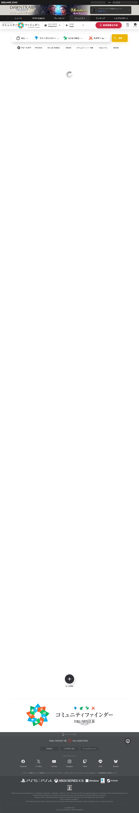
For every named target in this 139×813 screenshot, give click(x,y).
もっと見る (69, 680)
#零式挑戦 (38, 48)
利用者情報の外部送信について (108, 773)
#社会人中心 (103, 48)
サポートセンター (71, 773)
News (40, 766)
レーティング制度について (30, 773)
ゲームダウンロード (90, 749)
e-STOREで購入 (69, 749)
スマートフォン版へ (71, 734)
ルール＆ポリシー (91, 773)
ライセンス (81, 773)
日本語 (117, 2)
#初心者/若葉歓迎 (53, 48)
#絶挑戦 (68, 48)
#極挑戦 (116, 48)
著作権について (44, 773)
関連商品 (49, 749)
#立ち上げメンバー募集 (85, 48)
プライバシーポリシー (57, 773)
